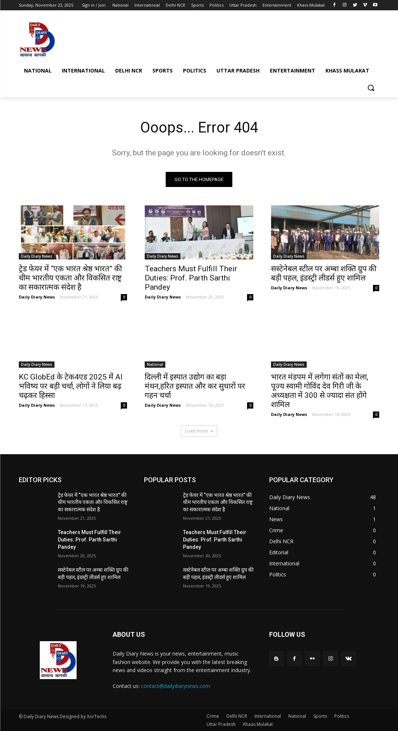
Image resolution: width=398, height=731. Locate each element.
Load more (199, 431)
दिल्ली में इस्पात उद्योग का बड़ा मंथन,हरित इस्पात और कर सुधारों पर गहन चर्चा (195, 386)
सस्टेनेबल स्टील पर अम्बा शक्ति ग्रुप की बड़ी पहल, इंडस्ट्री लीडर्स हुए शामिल (323, 273)
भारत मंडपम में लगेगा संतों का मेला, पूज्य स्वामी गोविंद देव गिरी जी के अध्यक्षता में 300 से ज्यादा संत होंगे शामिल (319, 391)
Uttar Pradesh (221, 724)
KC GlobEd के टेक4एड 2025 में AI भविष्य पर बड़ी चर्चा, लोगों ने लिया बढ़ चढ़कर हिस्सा (71, 386)
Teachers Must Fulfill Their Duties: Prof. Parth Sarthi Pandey (191, 278)
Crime (213, 716)
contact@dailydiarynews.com (175, 685)
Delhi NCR (236, 716)
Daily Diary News (36, 256)
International (267, 716)
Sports (320, 716)
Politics (341, 716)
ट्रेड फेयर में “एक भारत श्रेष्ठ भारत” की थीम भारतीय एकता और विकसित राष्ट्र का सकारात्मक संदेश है (70, 278)
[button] (371, 88)
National (155, 364)
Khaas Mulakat (258, 724)
